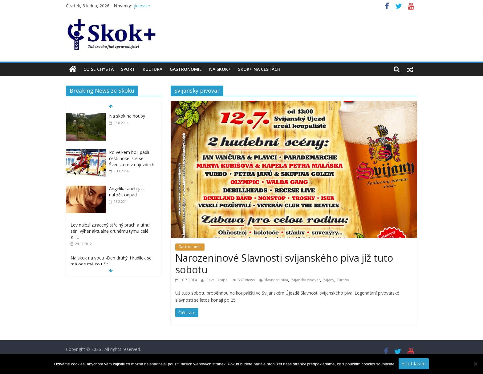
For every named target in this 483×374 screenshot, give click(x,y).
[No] (475, 364)
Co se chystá (98, 69)
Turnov (343, 280)
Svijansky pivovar (305, 280)
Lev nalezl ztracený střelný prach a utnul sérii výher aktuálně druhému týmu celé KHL (110, 231)
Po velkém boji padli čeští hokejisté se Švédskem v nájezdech (131, 158)
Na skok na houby (127, 116)
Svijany (328, 280)
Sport (128, 69)
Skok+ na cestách (259, 69)
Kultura (152, 69)
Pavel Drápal (217, 280)
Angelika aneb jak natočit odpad (126, 192)
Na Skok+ (220, 69)
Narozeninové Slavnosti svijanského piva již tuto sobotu (284, 263)
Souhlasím (414, 363)
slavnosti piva (276, 280)
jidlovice (142, 6)
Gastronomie (186, 69)
